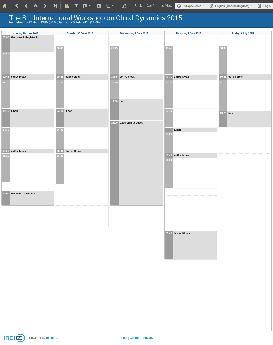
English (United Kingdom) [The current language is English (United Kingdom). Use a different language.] (232, 6)
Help (124, 338)
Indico (50, 338)
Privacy (148, 338)
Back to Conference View (153, 6)
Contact (135, 338)
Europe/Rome (192, 6)
